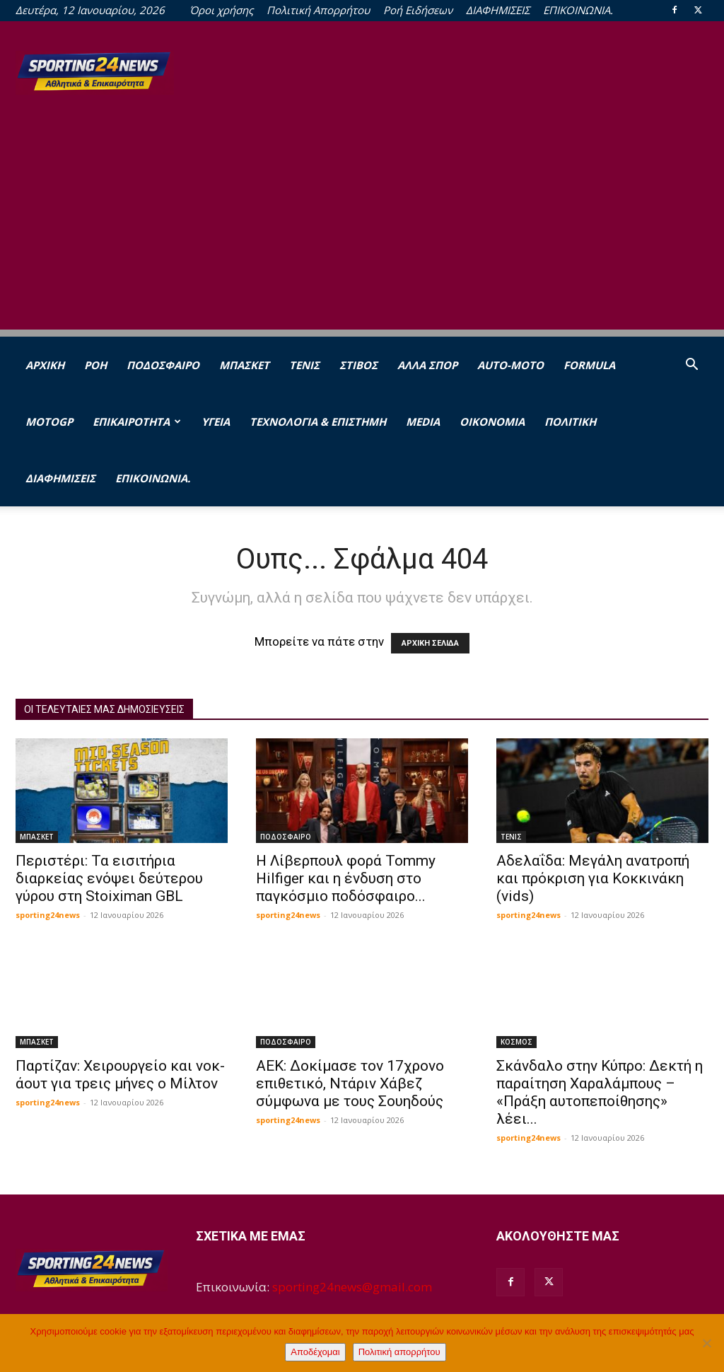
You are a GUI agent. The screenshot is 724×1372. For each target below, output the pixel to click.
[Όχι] (706, 1343)
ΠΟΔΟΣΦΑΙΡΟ (163, 365)
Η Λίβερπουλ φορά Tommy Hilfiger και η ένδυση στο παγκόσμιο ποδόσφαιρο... (346, 878)
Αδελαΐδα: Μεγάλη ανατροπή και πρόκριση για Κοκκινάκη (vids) (592, 878)
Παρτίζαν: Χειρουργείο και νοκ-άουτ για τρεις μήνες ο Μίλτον (120, 1074)
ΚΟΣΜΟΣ (516, 1042)
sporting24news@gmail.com (352, 1287)
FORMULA (589, 365)
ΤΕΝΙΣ (304, 365)
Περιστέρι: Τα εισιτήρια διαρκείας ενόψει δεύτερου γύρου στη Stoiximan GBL (109, 878)
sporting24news (48, 914)
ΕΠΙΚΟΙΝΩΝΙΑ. (578, 10)
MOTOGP (49, 421)
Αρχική (44, 365)
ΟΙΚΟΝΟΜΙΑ (492, 421)
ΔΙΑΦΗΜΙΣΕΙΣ (498, 10)
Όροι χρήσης (221, 10)
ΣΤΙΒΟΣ (358, 365)
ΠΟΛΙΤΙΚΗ (570, 421)
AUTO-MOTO (510, 365)
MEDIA (423, 421)
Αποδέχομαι (315, 1352)
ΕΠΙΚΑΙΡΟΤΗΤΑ (137, 421)
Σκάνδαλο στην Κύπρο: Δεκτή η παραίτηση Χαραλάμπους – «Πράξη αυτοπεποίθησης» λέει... (599, 1092)
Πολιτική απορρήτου (399, 1352)
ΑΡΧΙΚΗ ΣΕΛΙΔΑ (430, 643)
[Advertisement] (362, 231)
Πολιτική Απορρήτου (318, 10)
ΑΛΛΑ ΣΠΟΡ (427, 365)
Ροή (95, 365)
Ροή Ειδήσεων (417, 10)
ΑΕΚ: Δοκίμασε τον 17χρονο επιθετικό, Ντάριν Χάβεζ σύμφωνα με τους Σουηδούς (350, 1083)
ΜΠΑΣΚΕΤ (244, 365)
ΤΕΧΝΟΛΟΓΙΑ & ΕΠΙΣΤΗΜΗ (318, 421)
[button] (691, 365)
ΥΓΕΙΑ (216, 421)
